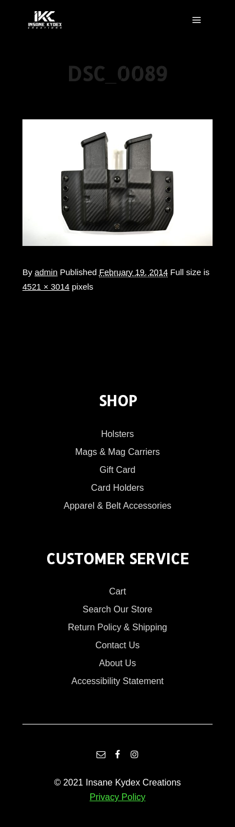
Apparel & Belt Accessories (117, 505)
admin (46, 272)
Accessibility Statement (117, 681)
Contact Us (117, 645)
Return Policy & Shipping (117, 627)
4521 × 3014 (46, 286)
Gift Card (117, 470)
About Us (117, 663)
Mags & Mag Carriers (117, 452)
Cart (117, 591)
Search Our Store (117, 609)
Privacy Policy (118, 797)
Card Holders (117, 488)
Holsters (117, 434)
